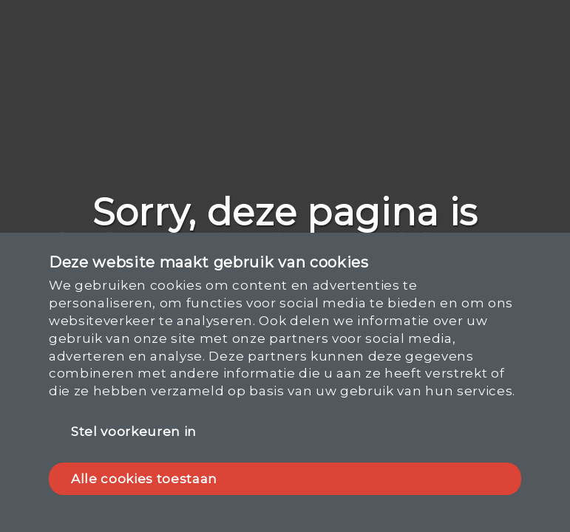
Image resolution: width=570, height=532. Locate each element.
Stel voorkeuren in (134, 431)
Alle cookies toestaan (144, 478)
